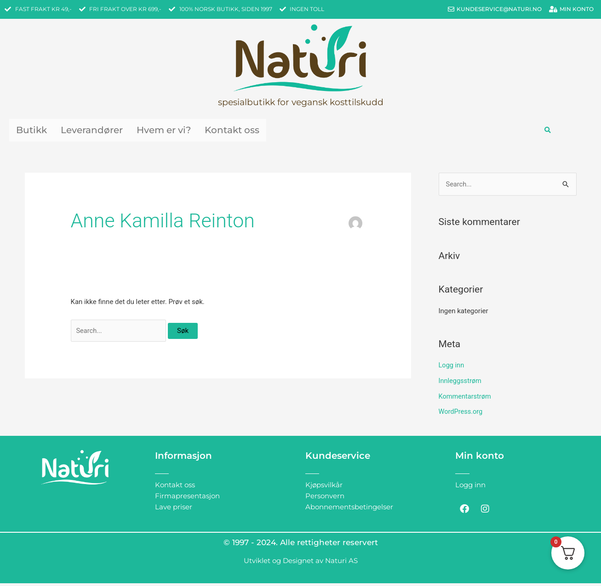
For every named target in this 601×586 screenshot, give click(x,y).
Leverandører (106, 131)
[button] (547, 131)
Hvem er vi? (193, 131)
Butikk (35, 131)
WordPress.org (461, 414)
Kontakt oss (275, 131)
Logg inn (452, 368)
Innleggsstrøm (461, 383)
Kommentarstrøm (466, 398)
